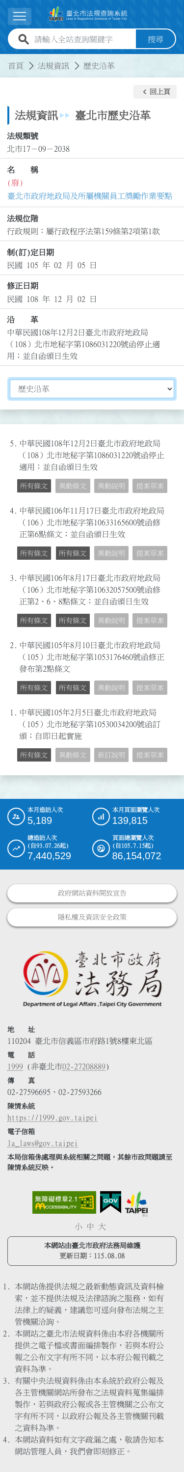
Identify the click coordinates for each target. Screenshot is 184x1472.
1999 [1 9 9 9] (15, 1066)
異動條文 (72, 486)
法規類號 (22, 136)
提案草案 (150, 486)
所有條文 (34, 486)
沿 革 (22, 320)
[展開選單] (19, 16)
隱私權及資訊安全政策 (92, 917)
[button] (155, 92)
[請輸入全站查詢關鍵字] (83, 39)
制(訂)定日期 (30, 252)
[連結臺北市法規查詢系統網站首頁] (88, 14)
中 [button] (90, 1226)
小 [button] (78, 1226)
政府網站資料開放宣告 (92, 893)
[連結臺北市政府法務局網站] (92, 978)
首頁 (16, 66)
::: (6, 60)
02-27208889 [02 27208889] (83, 1066)
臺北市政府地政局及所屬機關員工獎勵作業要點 (89, 196)
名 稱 (22, 170)
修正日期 (22, 286)
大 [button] (102, 1226)
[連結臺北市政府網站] (136, 1204)
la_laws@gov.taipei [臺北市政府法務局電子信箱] (42, 1143)
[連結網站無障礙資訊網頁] (64, 1202)
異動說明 (111, 486)
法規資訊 (53, 66)
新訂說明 (111, 755)
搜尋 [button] (155, 39)
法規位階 (22, 218)
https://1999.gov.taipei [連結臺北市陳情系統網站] (52, 1117)
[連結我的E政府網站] (110, 1202)
